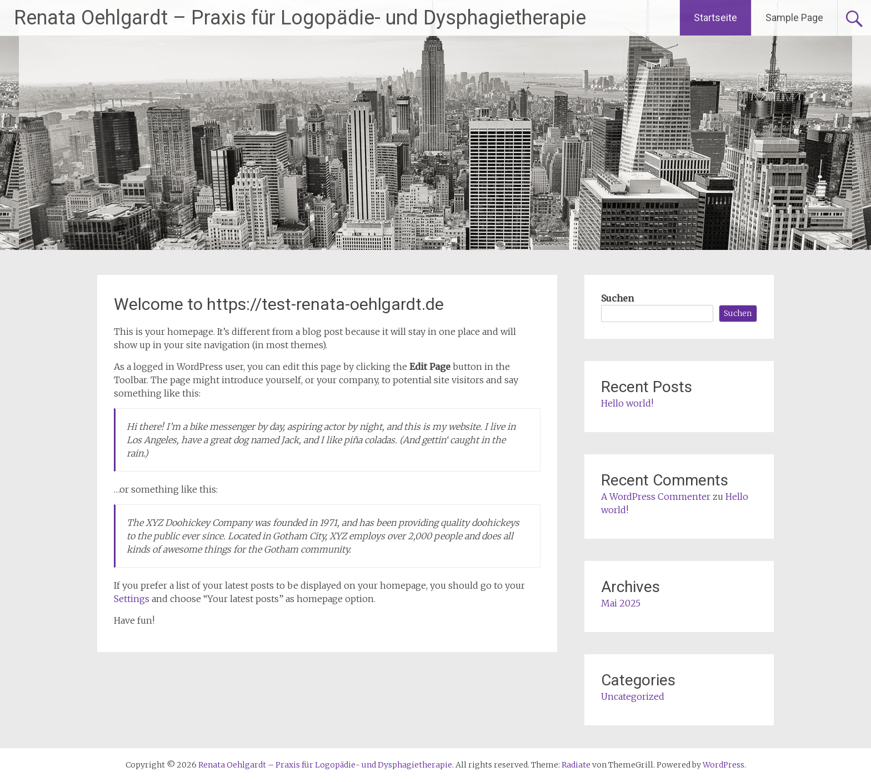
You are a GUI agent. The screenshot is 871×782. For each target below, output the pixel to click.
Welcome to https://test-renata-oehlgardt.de (279, 304)
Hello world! (627, 403)
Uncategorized (632, 696)
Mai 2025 (620, 603)
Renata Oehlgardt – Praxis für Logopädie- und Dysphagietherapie (300, 17)
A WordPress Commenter (655, 496)
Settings (131, 598)
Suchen (617, 298)
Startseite (715, 17)
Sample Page (794, 17)
